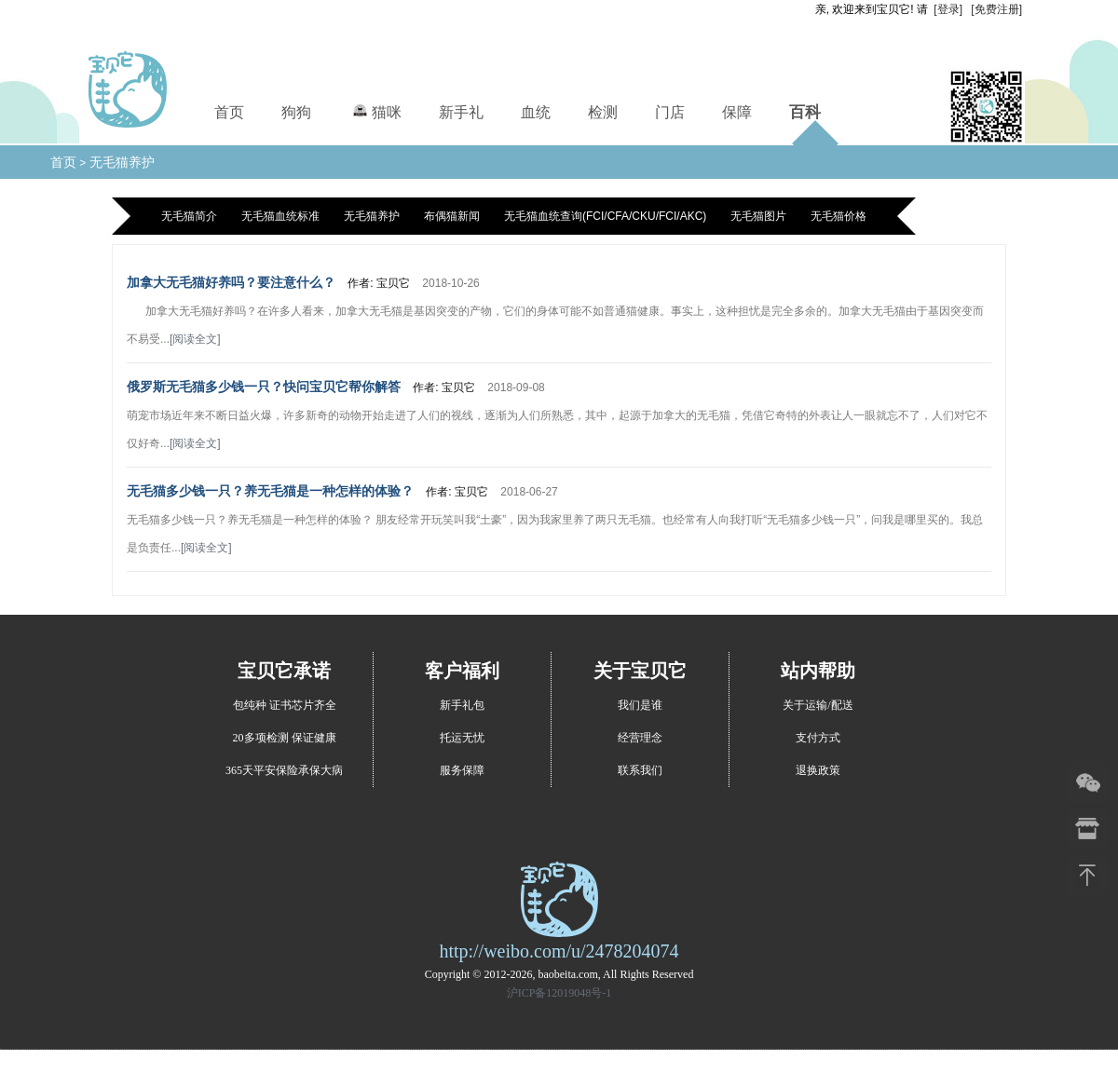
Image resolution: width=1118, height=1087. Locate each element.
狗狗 (296, 112)
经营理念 (640, 737)
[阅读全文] (195, 339)
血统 (536, 112)
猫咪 (375, 109)
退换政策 (818, 770)
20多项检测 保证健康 (284, 737)
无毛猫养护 (122, 162)
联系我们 (640, 770)
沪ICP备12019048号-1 (559, 992)
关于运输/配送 (817, 705)
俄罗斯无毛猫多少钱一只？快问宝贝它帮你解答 (264, 386)
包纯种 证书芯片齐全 (284, 705)
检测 (603, 112)
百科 (805, 112)
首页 (229, 112)
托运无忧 (462, 737)
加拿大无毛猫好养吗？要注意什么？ (231, 282)
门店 (670, 112)
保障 (737, 112)
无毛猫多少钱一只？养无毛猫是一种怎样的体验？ (270, 490)
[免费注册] (996, 9)
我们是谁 (640, 705)
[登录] (948, 9)
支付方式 (818, 737)
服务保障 (462, 770)
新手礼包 (462, 705)
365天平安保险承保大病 (284, 770)
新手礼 (461, 112)
